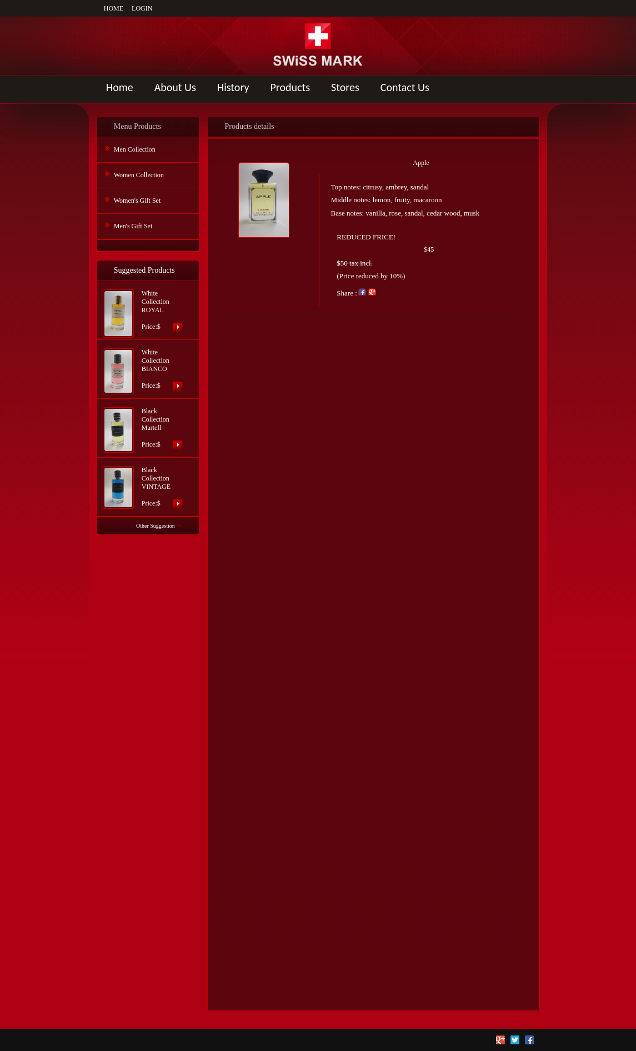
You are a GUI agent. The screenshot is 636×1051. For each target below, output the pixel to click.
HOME (113, 8)
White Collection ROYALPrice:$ (155, 310)
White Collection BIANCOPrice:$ (155, 368)
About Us (175, 87)
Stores (345, 87)
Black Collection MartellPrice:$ (155, 427)
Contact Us (404, 87)
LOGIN (142, 8)
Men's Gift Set (133, 226)
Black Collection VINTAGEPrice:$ (156, 486)
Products (291, 87)
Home (119, 87)
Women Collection (139, 175)
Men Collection (135, 149)
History (233, 87)
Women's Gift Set (137, 200)
